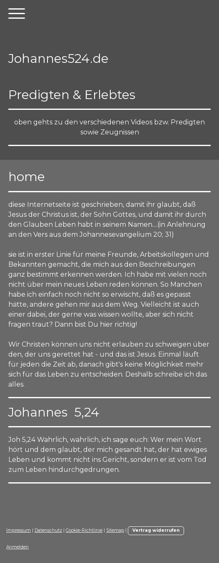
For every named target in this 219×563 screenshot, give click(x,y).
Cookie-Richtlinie (84, 530)
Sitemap (115, 530)
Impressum (18, 530)
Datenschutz (48, 530)
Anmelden (17, 547)
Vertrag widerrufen (155, 530)
